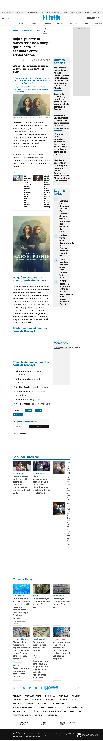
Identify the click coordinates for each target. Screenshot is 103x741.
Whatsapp (41, 688)
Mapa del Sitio (19, 711)
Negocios (73, 23)
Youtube (36, 688)
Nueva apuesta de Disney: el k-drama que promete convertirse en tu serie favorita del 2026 (21, 484)
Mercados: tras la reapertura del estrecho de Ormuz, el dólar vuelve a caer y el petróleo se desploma (61, 650)
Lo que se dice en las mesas (51, 12)
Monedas (57, 347)
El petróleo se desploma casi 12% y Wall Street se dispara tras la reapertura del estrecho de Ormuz (64, 215)
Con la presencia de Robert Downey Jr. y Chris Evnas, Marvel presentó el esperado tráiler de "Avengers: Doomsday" (32, 80)
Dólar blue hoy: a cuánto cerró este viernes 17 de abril (41, 602)
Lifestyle (75, 700)
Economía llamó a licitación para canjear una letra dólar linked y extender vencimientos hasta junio (41, 669)
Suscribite (39, 426)
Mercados (37, 700)
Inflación (96, 12)
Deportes (41, 704)
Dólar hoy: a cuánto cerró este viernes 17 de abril (61, 602)
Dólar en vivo (19, 12)
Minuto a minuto (60, 639)
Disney (38, 31)
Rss (82, 707)
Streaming (18, 414)
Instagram (24, 688)
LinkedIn (30, 688)
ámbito (15, 31)
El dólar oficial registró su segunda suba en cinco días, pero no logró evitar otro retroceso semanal (21, 650)
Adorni (87, 12)
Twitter (14, 688)
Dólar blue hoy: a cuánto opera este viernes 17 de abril (64, 268)
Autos (41, 707)
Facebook (19, 688)
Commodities (69, 347)
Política (60, 23)
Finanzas (47, 23)
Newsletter (83, 688)
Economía (33, 23)
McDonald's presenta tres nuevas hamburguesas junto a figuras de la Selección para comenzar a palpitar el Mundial (61, 77)
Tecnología (71, 707)
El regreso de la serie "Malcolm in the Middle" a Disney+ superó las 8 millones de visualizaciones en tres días (30, 191)
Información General (23, 707)
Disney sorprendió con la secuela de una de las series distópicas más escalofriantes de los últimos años (41, 484)
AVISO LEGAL (75, 711)
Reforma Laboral (32, 12)
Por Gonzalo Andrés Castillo (19, 622)
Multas (38, 715)
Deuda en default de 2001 (72, 12)
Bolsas (62, 347)
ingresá (98, 17)
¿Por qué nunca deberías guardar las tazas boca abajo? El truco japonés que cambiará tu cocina (61, 144)
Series (38, 410)
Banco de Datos (20, 700)
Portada (17, 696)
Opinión (87, 23)
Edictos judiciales (22, 715)
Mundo (29, 704)
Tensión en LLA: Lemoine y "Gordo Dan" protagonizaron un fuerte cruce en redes (62, 121)
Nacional (17, 704)
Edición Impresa (58, 704)
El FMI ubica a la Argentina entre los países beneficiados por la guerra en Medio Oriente (66, 293)
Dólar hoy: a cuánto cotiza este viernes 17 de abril (40, 646)
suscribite (91, 17)
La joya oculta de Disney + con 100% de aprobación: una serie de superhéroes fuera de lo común (31, 89)
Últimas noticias (33, 696)
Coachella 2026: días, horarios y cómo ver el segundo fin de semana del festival (61, 102)
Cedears (77, 347)
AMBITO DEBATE (68, 723)
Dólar (21, 23)
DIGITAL (24, 723)
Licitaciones (51, 715)
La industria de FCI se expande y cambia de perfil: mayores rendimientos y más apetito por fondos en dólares (21, 608)
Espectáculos (27, 31)
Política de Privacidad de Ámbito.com (48, 711)
